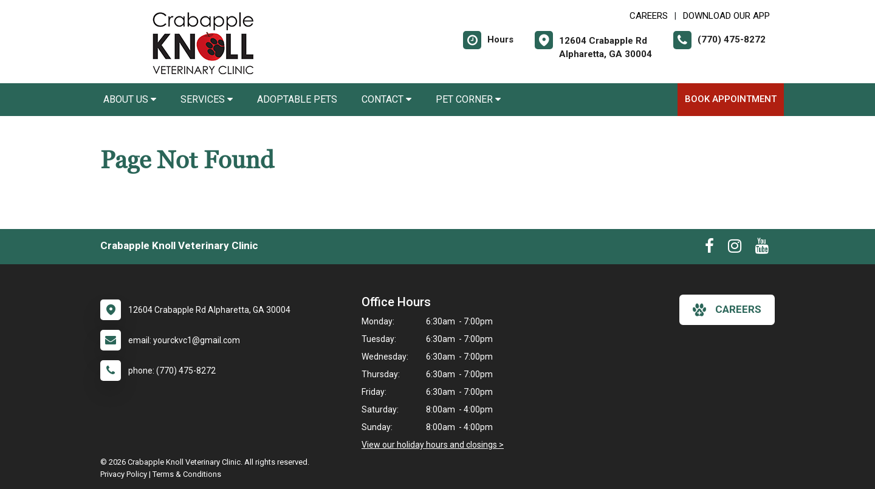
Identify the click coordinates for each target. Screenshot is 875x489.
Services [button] (206, 99)
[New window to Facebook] (709, 248)
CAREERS (649, 15)
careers (727, 309)
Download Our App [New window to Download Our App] (726, 15)
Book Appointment (731, 99)
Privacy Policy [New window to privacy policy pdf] (123, 474)
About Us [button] (129, 99)
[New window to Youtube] (762, 248)
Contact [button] (386, 99)
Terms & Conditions (187, 474)
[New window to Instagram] (734, 248)
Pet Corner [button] (468, 99)
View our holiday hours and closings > (433, 445)
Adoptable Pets (297, 99)
